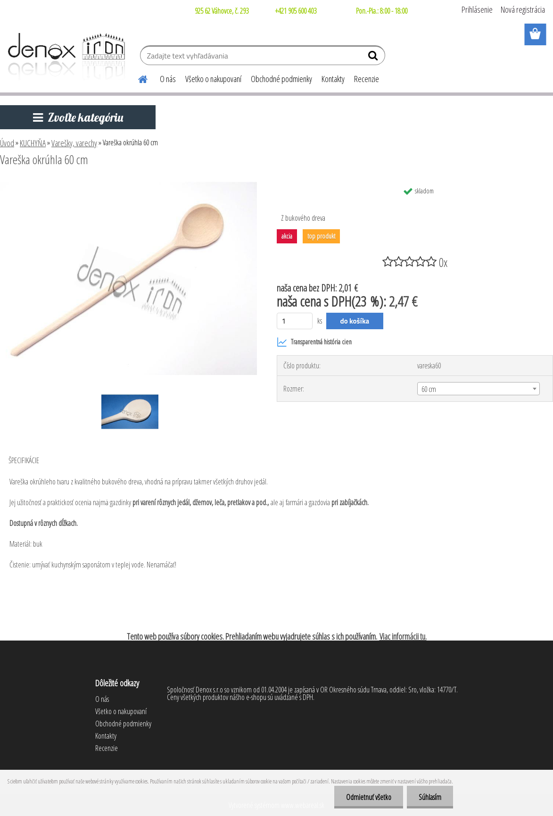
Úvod (7, 143)
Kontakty (333, 78)
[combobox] (478, 388)
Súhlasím (430, 797)
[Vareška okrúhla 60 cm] (128, 185)
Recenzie (366, 78)
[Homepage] (137, 78)
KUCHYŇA (33, 143)
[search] (374, 57)
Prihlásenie (477, 9)
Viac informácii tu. (403, 636)
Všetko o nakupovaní (213, 78)
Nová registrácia (523, 9)
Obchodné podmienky (281, 78)
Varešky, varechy (74, 143)
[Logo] (65, 56)
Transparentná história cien (314, 342)
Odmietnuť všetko (368, 797)
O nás (168, 78)
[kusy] (295, 321)
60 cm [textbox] (428, 389)
